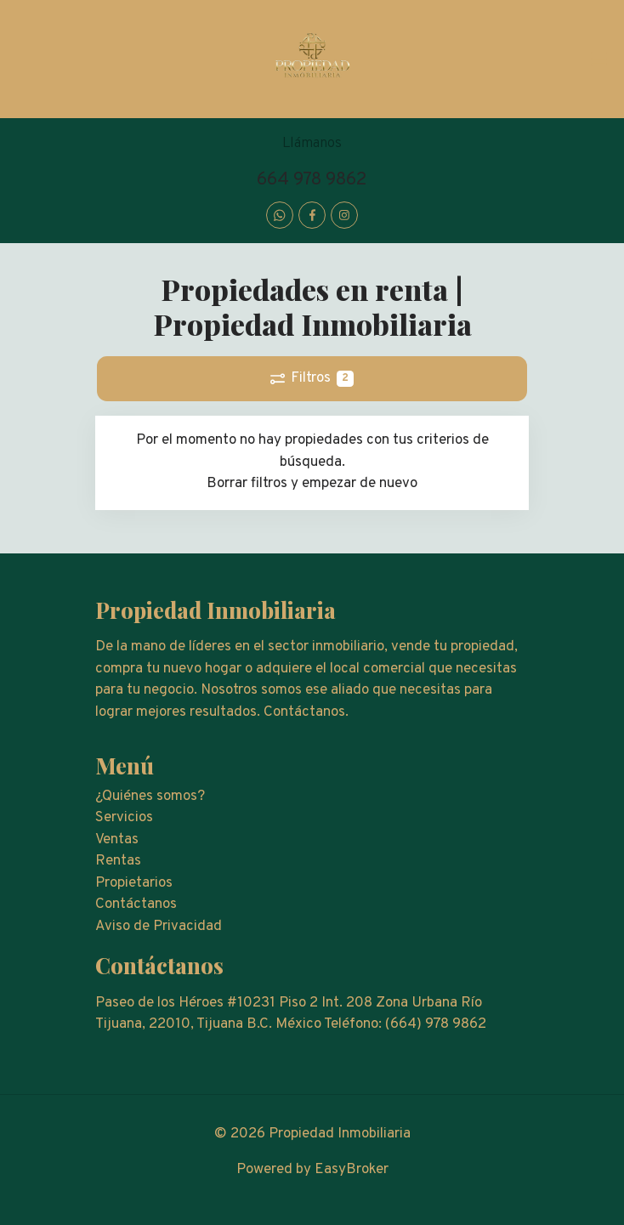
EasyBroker (352, 1169)
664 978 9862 (312, 179)
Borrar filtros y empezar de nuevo (312, 483)
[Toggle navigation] (598, 58)
